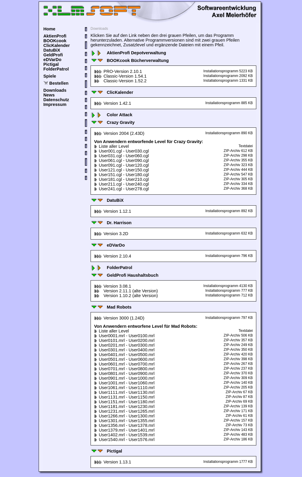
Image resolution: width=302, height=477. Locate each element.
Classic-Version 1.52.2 (120, 80)
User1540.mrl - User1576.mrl (124, 439)
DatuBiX (51, 50)
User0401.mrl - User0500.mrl (124, 354)
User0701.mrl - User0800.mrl (124, 368)
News (49, 95)
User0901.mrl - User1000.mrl (124, 378)
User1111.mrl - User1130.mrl (124, 392)
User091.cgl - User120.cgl (121, 165)
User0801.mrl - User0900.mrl (124, 373)
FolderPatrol (56, 69)
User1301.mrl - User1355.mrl (124, 420)
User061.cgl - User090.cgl (121, 160)
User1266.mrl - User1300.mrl (124, 416)
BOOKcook (54, 40)
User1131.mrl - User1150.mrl (124, 397)
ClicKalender (56, 45)
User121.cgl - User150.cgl (121, 170)
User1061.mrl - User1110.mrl (124, 387)
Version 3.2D (111, 233)
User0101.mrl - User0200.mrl (124, 340)
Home (49, 29)
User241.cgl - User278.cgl (121, 188)
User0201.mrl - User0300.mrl (124, 345)
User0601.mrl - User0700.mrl (124, 364)
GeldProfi (53, 55)
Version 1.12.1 (112, 211)
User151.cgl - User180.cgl (121, 174)
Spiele (49, 76)
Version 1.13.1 (112, 462)
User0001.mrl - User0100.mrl (124, 335)
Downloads (54, 90)
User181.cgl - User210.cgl (121, 179)
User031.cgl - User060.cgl (121, 155)
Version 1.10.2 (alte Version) (126, 295)
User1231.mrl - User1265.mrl (124, 411)
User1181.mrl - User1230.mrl (124, 406)
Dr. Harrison (111, 222)
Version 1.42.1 (112, 103)
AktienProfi (54, 36)
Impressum (54, 104)
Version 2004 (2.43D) (119, 133)
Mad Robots (111, 307)
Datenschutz (56, 99)
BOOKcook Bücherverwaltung (130, 60)
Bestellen (58, 83)
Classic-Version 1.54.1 (120, 76)
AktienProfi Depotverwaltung (128, 52)
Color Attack (111, 114)
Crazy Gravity (113, 122)
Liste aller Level (111, 146)
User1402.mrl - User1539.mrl (124, 434)
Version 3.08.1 (112, 286)
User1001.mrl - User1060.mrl (124, 383)
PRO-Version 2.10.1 (118, 71)
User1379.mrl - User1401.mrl (124, 430)
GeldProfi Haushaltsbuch (124, 275)
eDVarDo (52, 59)
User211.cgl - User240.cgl (121, 184)
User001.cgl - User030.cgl (121, 151)
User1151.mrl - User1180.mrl (124, 401)
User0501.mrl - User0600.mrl (124, 359)
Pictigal (51, 64)
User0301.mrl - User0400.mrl (124, 349)
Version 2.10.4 (112, 256)
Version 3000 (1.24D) (119, 318)
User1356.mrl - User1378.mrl (124, 425)
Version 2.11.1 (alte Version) (126, 291)
